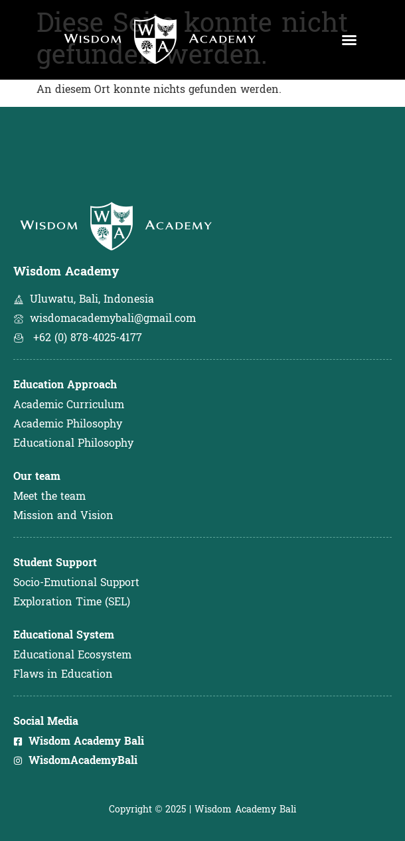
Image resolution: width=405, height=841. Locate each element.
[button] (349, 40)
